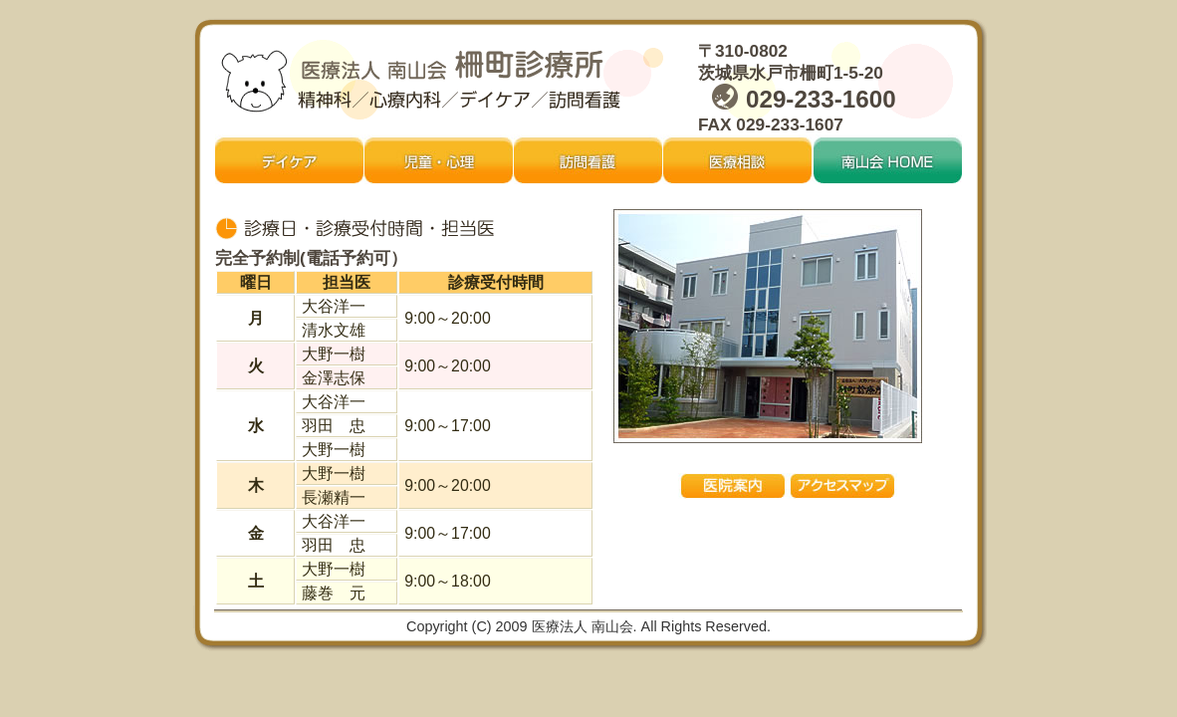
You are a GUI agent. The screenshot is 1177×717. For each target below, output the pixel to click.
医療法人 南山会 (580, 626)
